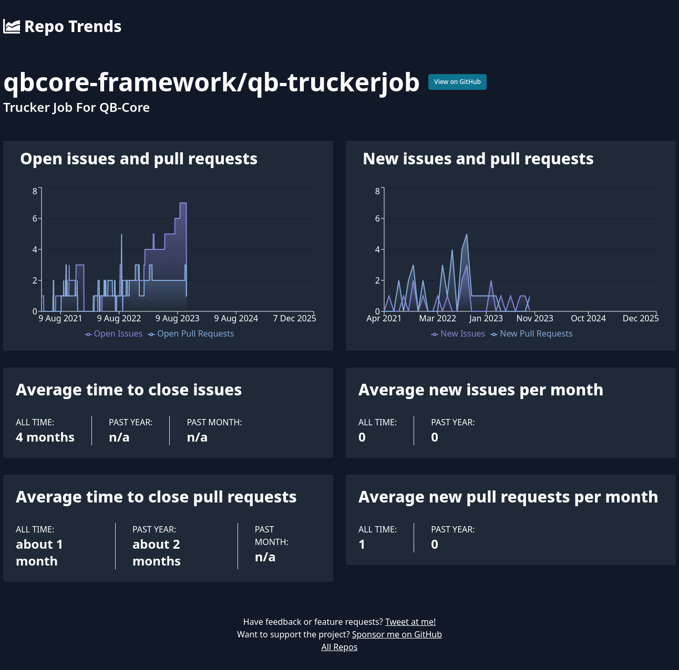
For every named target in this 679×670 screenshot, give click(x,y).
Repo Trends (62, 26)
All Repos (340, 647)
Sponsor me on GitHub (397, 634)
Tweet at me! (410, 621)
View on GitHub (457, 81)
